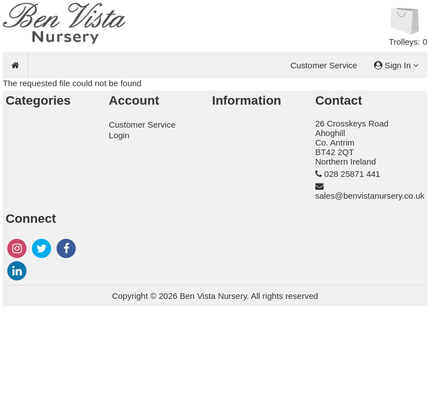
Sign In (396, 65)
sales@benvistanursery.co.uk (369, 195)
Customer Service (324, 65)
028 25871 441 (352, 174)
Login (119, 135)
